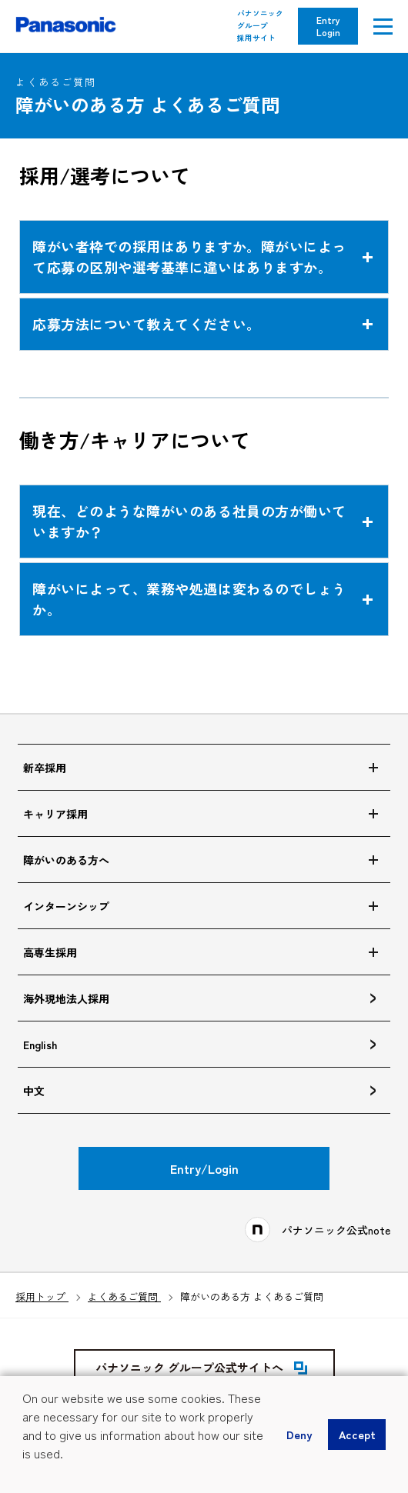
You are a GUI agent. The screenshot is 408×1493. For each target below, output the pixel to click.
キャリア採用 (55, 813)
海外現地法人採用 (66, 998)
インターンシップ (66, 906)
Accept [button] (357, 1434)
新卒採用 (44, 767)
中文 (34, 1090)
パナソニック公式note (336, 1230)
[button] (24, 1474)
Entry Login (328, 25)
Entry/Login (204, 1168)
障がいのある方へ (66, 860)
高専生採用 (50, 952)
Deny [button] (299, 1434)
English (40, 1044)
